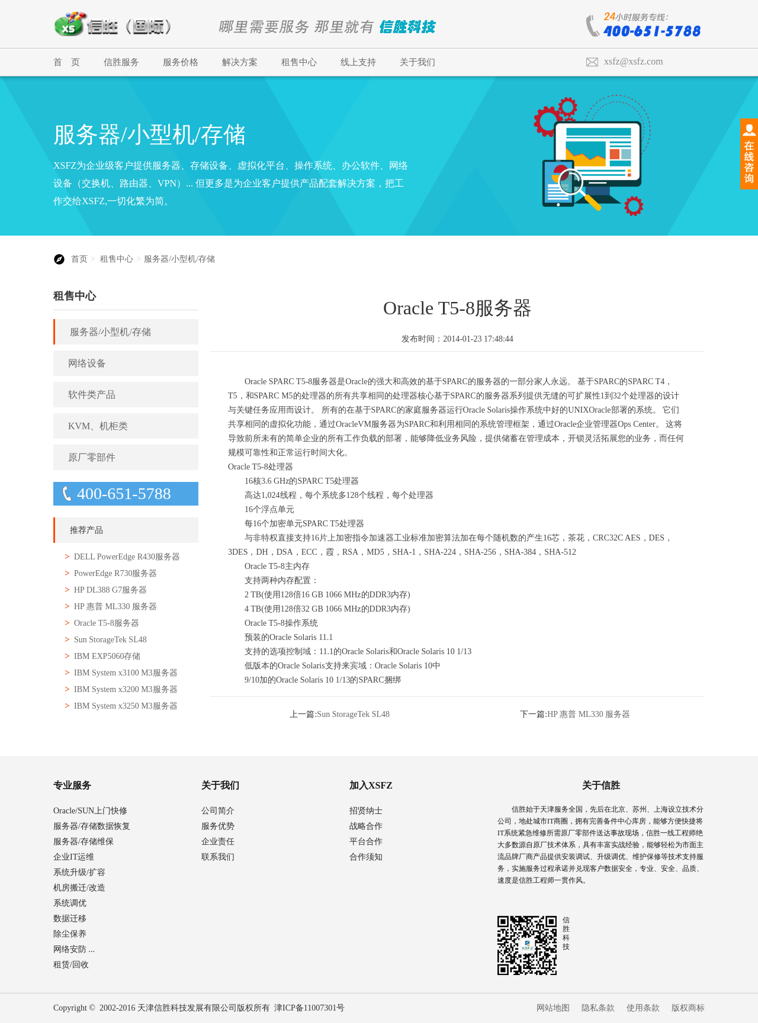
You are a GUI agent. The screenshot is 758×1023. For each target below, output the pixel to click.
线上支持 (358, 62)
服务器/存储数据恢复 (91, 826)
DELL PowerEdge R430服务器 (127, 556)
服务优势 (218, 826)
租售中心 (299, 62)
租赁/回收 (71, 964)
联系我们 (218, 856)
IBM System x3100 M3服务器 (126, 672)
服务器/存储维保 (83, 841)
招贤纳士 (366, 810)
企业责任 (218, 841)
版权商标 (688, 1007)
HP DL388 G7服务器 (110, 590)
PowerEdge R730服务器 (115, 573)
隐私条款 (598, 1007)
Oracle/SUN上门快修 (90, 810)
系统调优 (69, 903)
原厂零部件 (91, 457)
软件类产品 (91, 395)
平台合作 (366, 841)
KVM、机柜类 (98, 426)
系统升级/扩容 (79, 872)
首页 (79, 259)
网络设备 (87, 363)
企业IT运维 (73, 856)
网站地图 (553, 1007)
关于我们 (417, 62)
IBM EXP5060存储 (107, 656)
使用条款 (643, 1007)
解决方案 (240, 62)
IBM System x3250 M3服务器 (126, 706)
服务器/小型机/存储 (179, 259)
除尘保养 (69, 933)
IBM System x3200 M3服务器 (126, 689)
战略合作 (366, 826)
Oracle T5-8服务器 (106, 623)
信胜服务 (121, 62)
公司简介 (218, 810)
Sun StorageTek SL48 (110, 639)
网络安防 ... (74, 949)
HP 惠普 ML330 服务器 (115, 606)
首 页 (66, 62)
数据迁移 (69, 918)
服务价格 (180, 62)
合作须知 (366, 856)
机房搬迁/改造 (79, 887)
